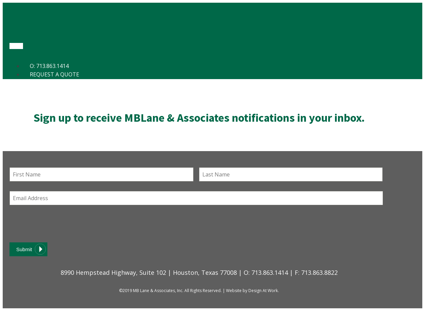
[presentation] (60, 224)
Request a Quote (54, 74)
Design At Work (263, 290)
